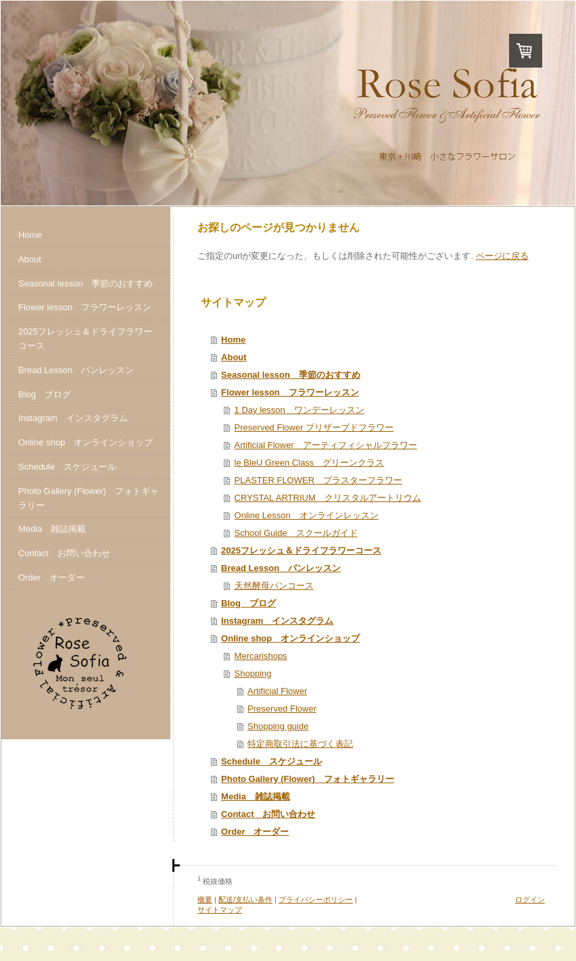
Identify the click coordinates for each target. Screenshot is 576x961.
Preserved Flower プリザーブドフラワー (314, 427)
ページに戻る (502, 256)
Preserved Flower (281, 709)
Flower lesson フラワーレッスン (290, 392)
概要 (204, 899)
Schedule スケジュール (271, 761)
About (234, 357)
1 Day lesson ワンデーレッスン (299, 410)
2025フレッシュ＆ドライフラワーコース (301, 550)
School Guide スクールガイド (296, 533)
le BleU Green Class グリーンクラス (310, 463)
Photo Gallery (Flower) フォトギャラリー (307, 779)
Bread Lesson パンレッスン (281, 568)
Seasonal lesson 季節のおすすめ (290, 375)
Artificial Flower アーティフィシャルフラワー (326, 445)
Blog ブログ (248, 603)
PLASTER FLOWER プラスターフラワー (318, 480)
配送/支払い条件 (245, 899)
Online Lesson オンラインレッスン (307, 515)
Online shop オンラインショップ (290, 638)
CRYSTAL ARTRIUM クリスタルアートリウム (328, 498)
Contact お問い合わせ (268, 814)
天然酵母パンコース (274, 586)
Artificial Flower (277, 691)
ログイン (530, 899)
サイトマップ (219, 910)
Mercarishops (261, 656)
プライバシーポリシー (316, 899)
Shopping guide (277, 726)
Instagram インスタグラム (277, 621)
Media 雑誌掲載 (255, 796)
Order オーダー (255, 832)
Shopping (253, 673)
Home (233, 340)
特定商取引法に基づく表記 (300, 744)
